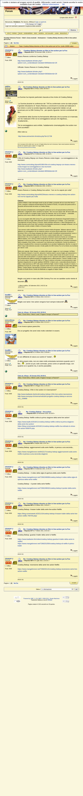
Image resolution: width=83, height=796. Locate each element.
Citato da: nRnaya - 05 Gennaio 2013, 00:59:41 (32, 312)
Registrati (63, 33)
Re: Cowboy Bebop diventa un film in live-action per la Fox (46, 152)
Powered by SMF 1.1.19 (30, 598)
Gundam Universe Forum (12, 38)
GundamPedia (28, 33)
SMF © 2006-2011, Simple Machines (49, 598)
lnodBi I (8, 295)
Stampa (74, 43)
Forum (14, 33)
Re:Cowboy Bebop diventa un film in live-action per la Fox (46, 87)
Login (56, 33)
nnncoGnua (9, 320)
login (37, 22)
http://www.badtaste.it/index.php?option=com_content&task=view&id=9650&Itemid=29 (37, 170)
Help (35, 33)
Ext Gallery (49, 33)
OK (63, 4)
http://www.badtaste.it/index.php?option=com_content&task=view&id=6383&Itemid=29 (37, 73)
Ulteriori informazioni (50, 4)
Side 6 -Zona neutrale (29, 38)
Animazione (42, 38)
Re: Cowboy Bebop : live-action (38, 412)
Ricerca (41, 33)
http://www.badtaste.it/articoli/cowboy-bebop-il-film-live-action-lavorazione (45, 394)
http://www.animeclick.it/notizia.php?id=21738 (35, 136)
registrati (43, 22)
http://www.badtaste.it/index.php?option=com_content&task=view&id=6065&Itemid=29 (37, 62)
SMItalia (50, 600)
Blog (20, 33)
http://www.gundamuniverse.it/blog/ (27, 147)
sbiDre (7, 86)
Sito (8, 33)
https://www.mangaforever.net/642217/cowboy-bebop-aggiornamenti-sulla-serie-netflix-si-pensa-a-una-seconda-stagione (47, 453)
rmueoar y (9, 50)
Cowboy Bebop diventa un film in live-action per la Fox (45, 51)
